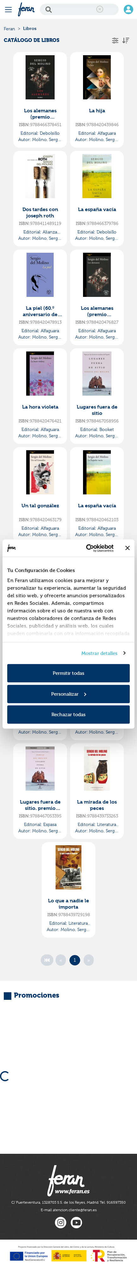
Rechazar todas (68, 714)
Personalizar (68, 694)
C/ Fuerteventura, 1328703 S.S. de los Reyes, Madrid (54, 1202)
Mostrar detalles (99, 653)
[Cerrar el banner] (127, 548)
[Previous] (61, 960)
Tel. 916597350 (113, 1202)
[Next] (89, 960)
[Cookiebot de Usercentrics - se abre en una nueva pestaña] (86, 548)
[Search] (79, 9)
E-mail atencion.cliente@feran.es (69, 1210)
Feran (9, 28)
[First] (47, 960)
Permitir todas (68, 673)
